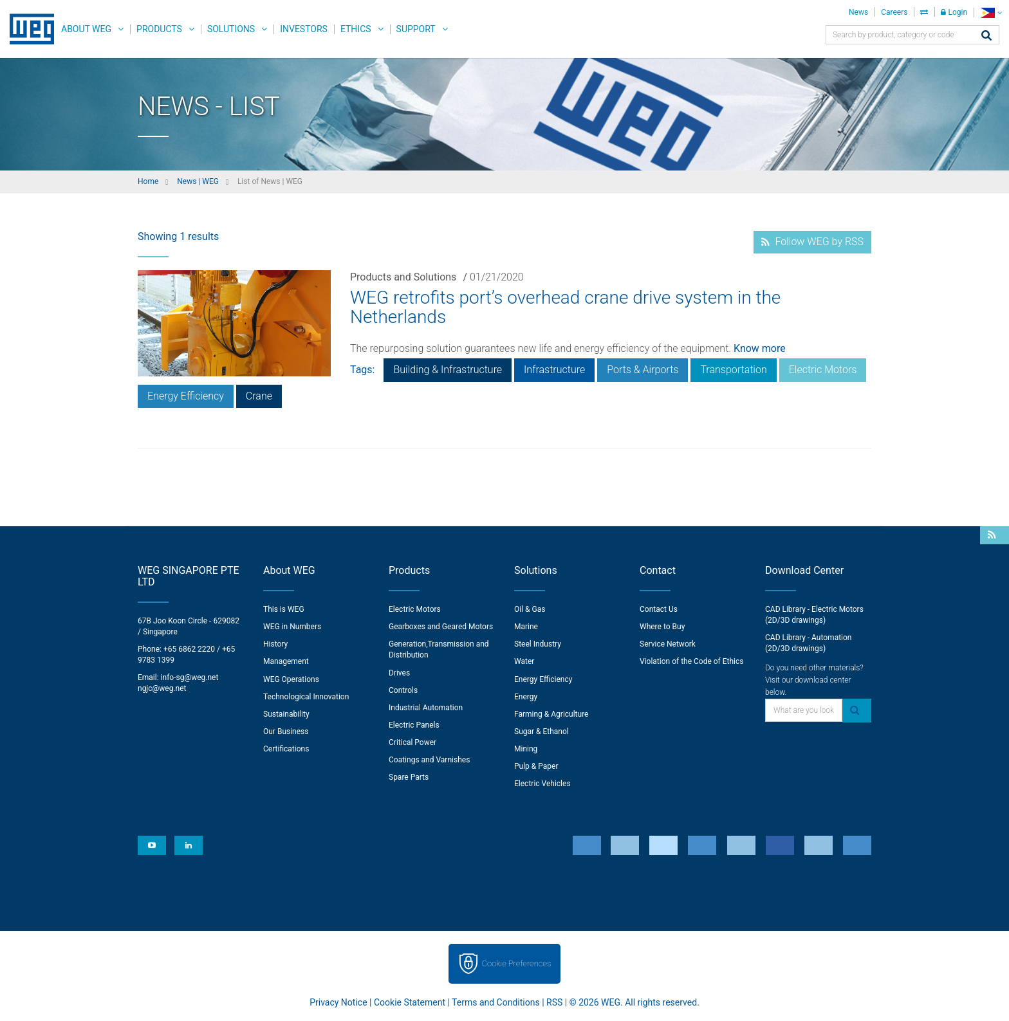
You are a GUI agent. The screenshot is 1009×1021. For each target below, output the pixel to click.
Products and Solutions (403, 277)
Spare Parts (409, 777)
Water (524, 661)
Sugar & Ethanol (541, 731)
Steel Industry (537, 643)
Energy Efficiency (185, 396)
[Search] (986, 36)
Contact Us (659, 609)
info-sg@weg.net (190, 677)
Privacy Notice (338, 1002)
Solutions (231, 29)
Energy (525, 696)
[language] (991, 12)
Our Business (286, 731)
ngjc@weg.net (162, 688)
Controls (403, 690)
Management (286, 661)
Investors (304, 29)
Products (159, 29)
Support (416, 29)
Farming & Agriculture (551, 714)
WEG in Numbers (292, 626)
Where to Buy (662, 626)
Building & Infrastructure (447, 369)
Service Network (668, 643)
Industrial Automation (426, 707)
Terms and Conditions (496, 1002)
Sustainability (286, 714)
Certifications (286, 748)
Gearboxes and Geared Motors (441, 626)
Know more (760, 348)
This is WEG (283, 609)
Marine (526, 626)
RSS (554, 1002)
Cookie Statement (409, 1002)
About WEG (86, 29)
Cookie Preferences (516, 963)
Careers (894, 12)
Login (954, 12)
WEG (27, 29)
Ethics (355, 29)
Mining (525, 748)
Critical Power (412, 742)
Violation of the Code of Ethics (692, 661)
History (275, 643)
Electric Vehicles (542, 783)
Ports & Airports (642, 369)
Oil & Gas (529, 609)
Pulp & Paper (536, 766)
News (858, 12)
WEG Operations (291, 679)
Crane (259, 396)
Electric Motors (823, 369)
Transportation (733, 369)
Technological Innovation (306, 696)
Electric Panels (414, 725)
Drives (399, 672)
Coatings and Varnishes (429, 759)
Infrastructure (554, 369)
